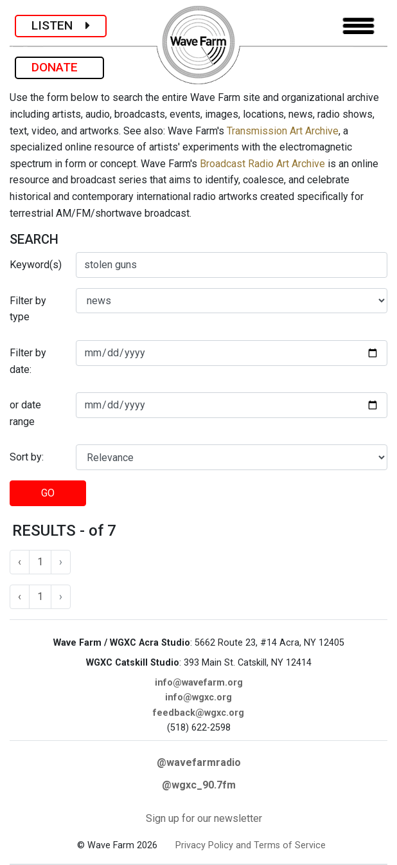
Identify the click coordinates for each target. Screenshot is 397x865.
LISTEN (60, 25)
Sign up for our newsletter (204, 818)
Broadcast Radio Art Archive (262, 164)
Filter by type (28, 309)
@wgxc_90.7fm (199, 785)
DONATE (59, 67)
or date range (25, 413)
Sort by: (27, 457)
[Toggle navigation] (358, 26)
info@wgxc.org (198, 697)
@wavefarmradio (199, 762)
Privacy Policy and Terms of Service (250, 845)
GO (48, 493)
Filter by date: (28, 361)
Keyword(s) (36, 265)
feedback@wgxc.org (198, 712)
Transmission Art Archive (283, 131)
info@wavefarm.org (199, 682)
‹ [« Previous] (19, 562)
